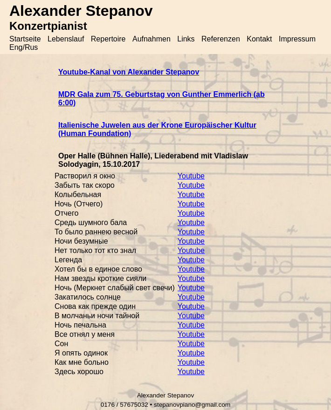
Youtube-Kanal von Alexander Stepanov (128, 72)
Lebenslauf (66, 39)
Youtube (191, 176)
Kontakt (259, 39)
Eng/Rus (23, 47)
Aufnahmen (151, 39)
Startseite (25, 39)
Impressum (297, 39)
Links (185, 39)
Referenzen (220, 39)
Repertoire (108, 39)
